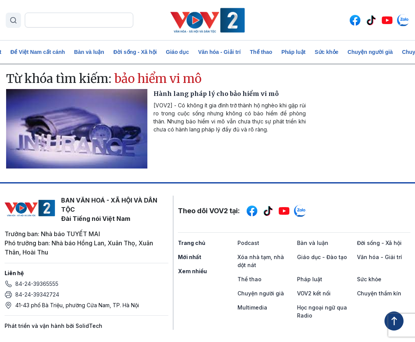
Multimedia (252, 307)
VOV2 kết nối (314, 293)
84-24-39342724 (37, 294)
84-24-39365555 (36, 283)
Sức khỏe (326, 52)
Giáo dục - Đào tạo (322, 257)
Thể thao (261, 52)
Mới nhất (189, 257)
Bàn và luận (89, 52)
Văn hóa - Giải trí (219, 52)
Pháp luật (293, 52)
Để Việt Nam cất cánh (37, 52)
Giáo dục (177, 52)
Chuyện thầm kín (379, 293)
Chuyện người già (370, 52)
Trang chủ (191, 243)
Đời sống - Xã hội (135, 52)
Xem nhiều (192, 271)
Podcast (248, 243)
